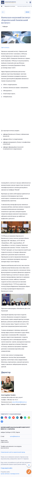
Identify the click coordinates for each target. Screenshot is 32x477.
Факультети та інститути (10, 6)
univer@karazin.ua (15, 436)
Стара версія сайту (6, 468)
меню (27, 12)
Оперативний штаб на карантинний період (13, 452)
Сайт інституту (5, 47)
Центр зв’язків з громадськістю (10, 473)
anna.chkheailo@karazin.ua (19, 402)
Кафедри (5, 26)
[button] (26, 2)
